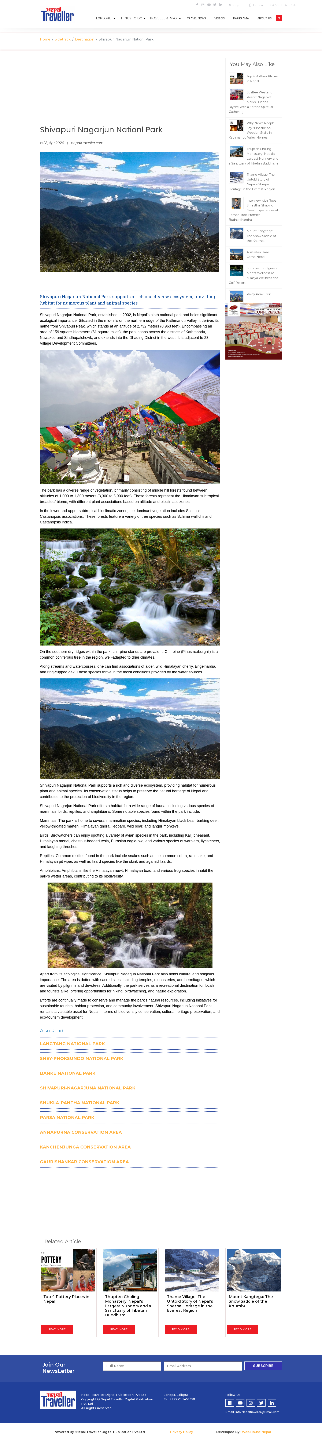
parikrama (241, 18)
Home (45, 39)
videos (219, 18)
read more (57, 1329)
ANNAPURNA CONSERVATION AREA (81, 1132)
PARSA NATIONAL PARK (67, 1117)
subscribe (263, 1366)
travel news (196, 18)
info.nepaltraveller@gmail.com (257, 1412)
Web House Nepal (256, 1432)
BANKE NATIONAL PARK (67, 1073)
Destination (84, 39)
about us (264, 18)
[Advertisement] (130, 91)
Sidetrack (63, 39)
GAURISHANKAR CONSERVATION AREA (84, 1161)
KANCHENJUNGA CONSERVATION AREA (85, 1147)
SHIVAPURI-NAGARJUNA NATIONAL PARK (87, 1087)
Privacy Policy (181, 1432)
